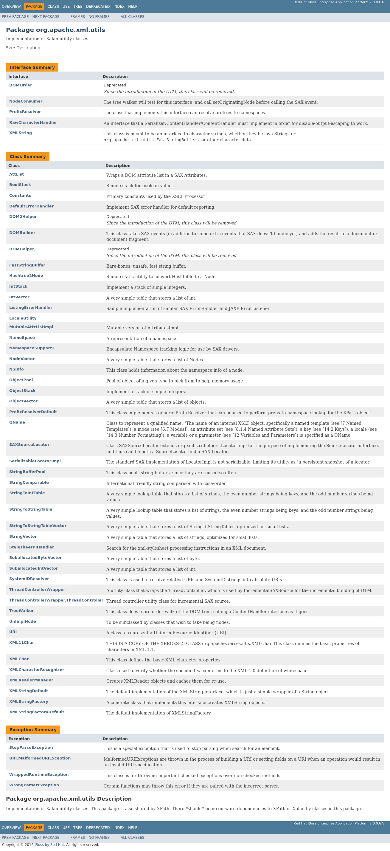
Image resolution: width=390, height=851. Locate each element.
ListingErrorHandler (30, 307)
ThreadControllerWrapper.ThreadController (56, 600)
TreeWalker (21, 610)
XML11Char (21, 642)
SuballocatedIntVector (33, 568)
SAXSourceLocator (29, 444)
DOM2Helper (23, 216)
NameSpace (22, 337)
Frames (78, 17)
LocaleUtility (23, 318)
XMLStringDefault (28, 691)
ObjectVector (23, 401)
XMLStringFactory (28, 701)
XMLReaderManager (31, 680)
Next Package (46, 17)
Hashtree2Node (26, 275)
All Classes (132, 17)
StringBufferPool (27, 471)
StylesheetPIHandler (31, 547)
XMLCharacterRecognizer (36, 669)
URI (13, 632)
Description (28, 47)
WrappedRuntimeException (39, 774)
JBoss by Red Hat (49, 845)
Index (119, 6)
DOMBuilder (22, 232)
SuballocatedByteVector (35, 557)
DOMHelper (21, 249)
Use (66, 6)
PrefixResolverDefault (33, 412)
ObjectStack (22, 390)
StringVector (23, 536)
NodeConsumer (25, 101)
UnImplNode (22, 621)
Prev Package (15, 17)
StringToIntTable (27, 493)
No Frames (99, 17)
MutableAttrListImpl (31, 327)
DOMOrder (20, 85)
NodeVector (22, 358)
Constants (20, 195)
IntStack (18, 286)
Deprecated (98, 6)
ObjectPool (21, 380)
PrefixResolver (25, 111)
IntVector (19, 297)
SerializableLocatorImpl (35, 461)
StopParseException (31, 747)
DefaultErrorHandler (31, 206)
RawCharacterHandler (33, 122)
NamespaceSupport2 (32, 348)
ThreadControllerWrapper (37, 589)
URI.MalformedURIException (40, 758)
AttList (16, 174)
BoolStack (20, 184)
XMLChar (19, 659)
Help (132, 6)
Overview (11, 6)
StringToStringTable (30, 509)
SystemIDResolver (29, 578)
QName (17, 422)
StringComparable (29, 482)
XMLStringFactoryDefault (36, 712)
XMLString (20, 133)
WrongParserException (34, 785)
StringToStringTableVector (37, 525)
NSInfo (16, 369)
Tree (78, 6)
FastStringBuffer (27, 265)
